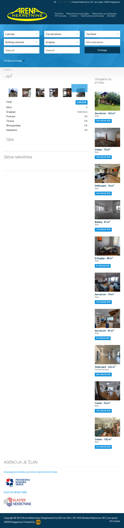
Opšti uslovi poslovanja (92, 16)
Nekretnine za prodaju (78, 13)
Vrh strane (114, 521)
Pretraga (102, 50)
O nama (74, 16)
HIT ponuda (60, 16)
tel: (55, 2)
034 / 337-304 (65, 2)
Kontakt (111, 16)
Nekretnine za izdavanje (104, 13)
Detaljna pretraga (14, 60)
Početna (59, 13)
